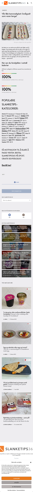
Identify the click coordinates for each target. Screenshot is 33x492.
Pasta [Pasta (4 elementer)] (26, 131)
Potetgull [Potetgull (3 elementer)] (12, 133)
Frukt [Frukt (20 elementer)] (5, 120)
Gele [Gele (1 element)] (11, 120)
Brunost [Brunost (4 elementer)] (19, 114)
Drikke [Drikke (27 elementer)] (25, 116)
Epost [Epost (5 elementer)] (4, 118)
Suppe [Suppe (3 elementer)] (24, 138)
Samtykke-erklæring (12, 490)
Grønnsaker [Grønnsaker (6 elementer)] (17, 120)
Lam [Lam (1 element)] (17, 126)
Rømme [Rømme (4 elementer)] (5, 135)
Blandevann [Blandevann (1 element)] (12, 114)
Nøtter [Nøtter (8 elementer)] (15, 131)
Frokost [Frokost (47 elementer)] (24, 118)
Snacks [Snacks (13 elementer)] (12, 137)
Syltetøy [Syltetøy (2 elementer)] (5, 140)
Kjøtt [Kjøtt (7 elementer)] (4, 124)
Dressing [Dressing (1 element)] (17, 116)
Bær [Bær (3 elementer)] (4, 116)
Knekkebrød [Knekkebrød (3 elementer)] (21, 124)
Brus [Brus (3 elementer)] (25, 114)
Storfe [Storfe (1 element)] (19, 137)
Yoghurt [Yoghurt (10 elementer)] (5, 142)
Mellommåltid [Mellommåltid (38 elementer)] (22, 128)
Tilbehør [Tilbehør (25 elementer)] (19, 140)
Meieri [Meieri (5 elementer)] (12, 128)
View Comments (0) (16, 191)
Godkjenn (16, 478)
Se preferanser (16, 486)
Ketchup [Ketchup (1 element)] (24, 122)
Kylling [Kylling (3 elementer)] (12, 126)
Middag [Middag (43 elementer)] (6, 131)
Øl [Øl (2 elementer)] (11, 142)
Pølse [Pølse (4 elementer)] (27, 133)
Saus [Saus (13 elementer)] (11, 135)
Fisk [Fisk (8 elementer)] (17, 118)
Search (30, 200)
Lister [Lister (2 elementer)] (21, 126)
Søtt (3, 174)
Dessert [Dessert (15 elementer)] (10, 116)
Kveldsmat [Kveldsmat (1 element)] (5, 126)
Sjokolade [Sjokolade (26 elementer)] (20, 135)
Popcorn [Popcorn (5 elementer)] (5, 133)
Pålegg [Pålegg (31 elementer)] (20, 133)
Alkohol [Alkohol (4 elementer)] (5, 114)
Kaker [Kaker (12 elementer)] (18, 122)
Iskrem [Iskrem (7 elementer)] (11, 122)
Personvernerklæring (21, 490)
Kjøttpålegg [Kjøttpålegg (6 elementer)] (11, 124)
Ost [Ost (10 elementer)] (20, 131)
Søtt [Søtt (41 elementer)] (12, 140)
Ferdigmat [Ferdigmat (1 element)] (11, 118)
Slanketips (4, 10)
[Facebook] (9, 215)
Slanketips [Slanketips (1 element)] (5, 137)
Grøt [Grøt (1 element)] (24, 120)
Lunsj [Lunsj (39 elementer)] (5, 128)
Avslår (16, 482)
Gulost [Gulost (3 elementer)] (4, 122)
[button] (30, 462)
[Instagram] (23, 215)
